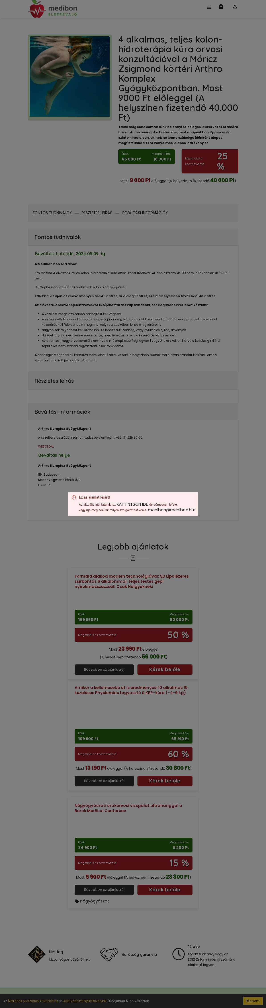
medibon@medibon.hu (171, 510)
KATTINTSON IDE (132, 504)
